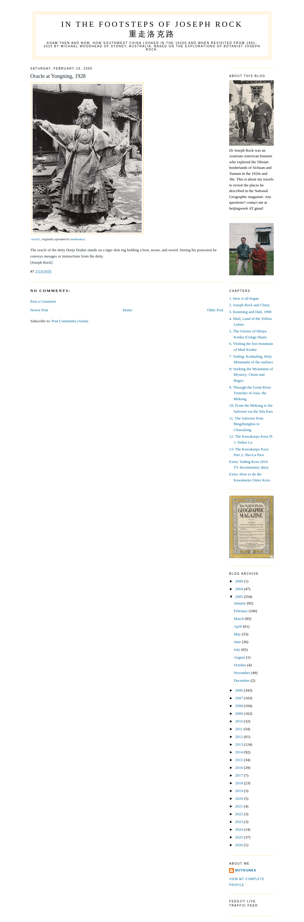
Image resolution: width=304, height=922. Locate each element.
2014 (239, 752)
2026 (239, 845)
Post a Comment (43, 301)
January (240, 603)
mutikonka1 (77, 239)
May (238, 634)
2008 (239, 705)
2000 (239, 581)
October (240, 665)
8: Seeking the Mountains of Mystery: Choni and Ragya (251, 375)
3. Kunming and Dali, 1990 (250, 312)
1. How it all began (244, 298)
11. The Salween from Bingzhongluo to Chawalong (246, 424)
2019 (239, 791)
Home (127, 310)
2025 (239, 837)
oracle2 (35, 239)
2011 (239, 729)
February (241, 611)
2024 (239, 829)
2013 (239, 744)
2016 (239, 767)
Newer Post (39, 310)
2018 (239, 783)
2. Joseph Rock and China (249, 305)
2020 (239, 798)
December (242, 680)
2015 (239, 760)
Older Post (215, 310)
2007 (239, 698)
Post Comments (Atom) (70, 321)
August (240, 657)
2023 (239, 821)
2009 (239, 713)
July (237, 649)
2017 (239, 775)
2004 (239, 589)
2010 (239, 721)
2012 (239, 736)
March (239, 618)
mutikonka (245, 870)
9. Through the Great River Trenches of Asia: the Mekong (250, 393)
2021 (239, 806)
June (238, 642)
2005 (239, 596)
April (238, 626)
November (242, 672)
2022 (239, 814)
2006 (239, 690)
